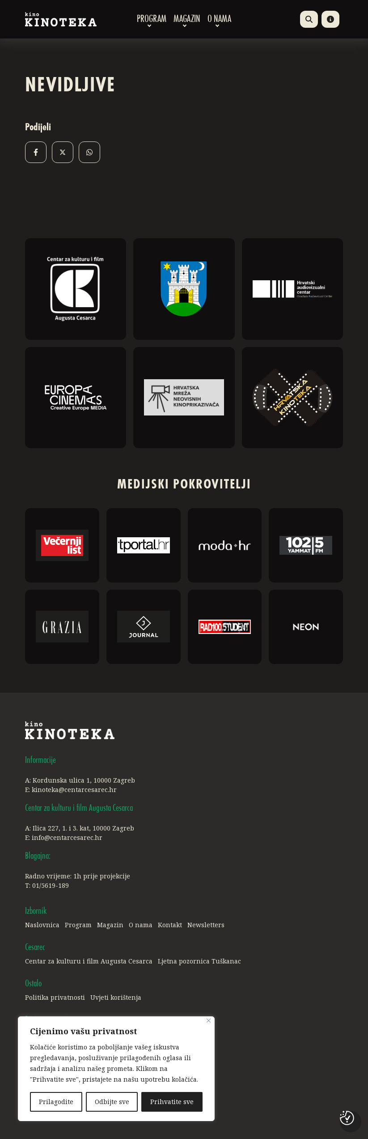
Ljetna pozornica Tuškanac (199, 961)
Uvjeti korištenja (115, 997)
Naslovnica (42, 925)
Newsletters (205, 925)
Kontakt (170, 925)
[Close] (209, 1021)
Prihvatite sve (172, 1101)
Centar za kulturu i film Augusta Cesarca (88, 961)
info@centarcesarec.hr (67, 837)
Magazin (186, 19)
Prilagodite (56, 1101)
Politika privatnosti (55, 997)
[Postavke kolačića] (347, 1118)
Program (151, 19)
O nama (219, 19)
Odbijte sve (112, 1101)
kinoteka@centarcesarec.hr (74, 789)
